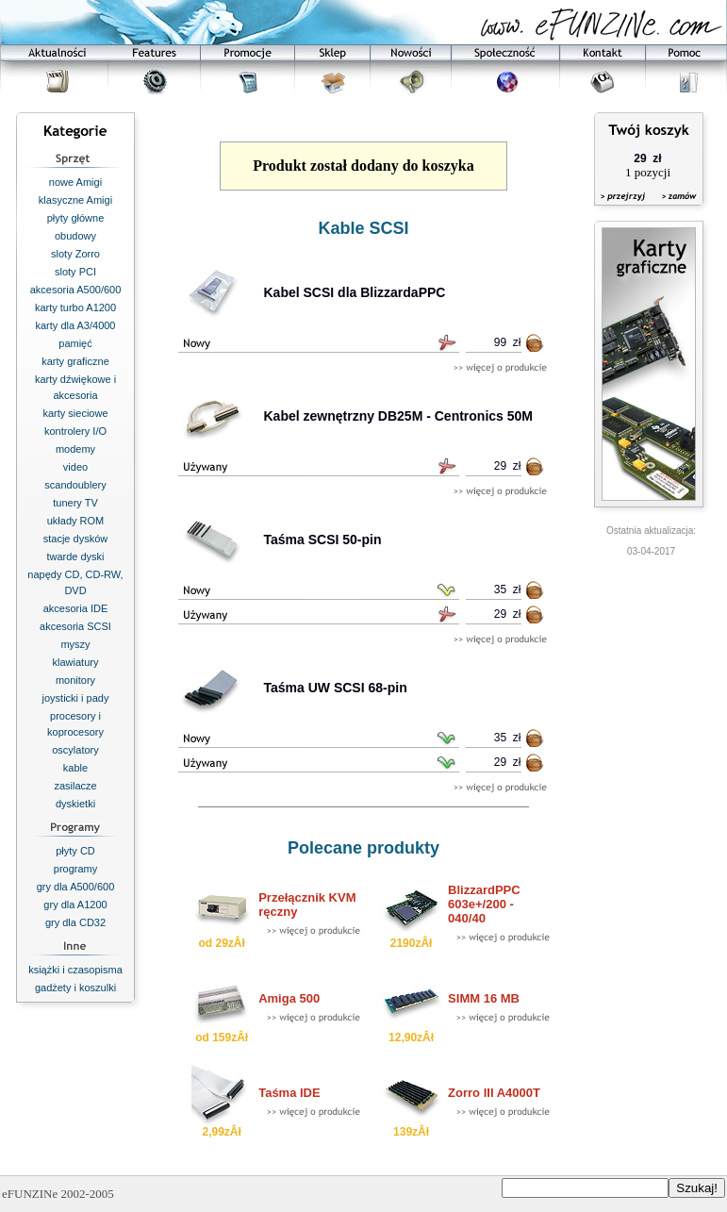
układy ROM (76, 520)
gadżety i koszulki (75, 987)
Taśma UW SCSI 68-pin (335, 687)
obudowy (75, 235)
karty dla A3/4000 (75, 325)
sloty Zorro (75, 253)
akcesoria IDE (75, 608)
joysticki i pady (75, 698)
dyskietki (75, 803)
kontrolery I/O (75, 431)
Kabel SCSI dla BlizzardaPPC (355, 292)
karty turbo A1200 (75, 307)
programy (75, 868)
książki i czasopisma (75, 969)
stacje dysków (75, 538)
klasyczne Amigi (75, 200)
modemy (75, 449)
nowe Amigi (75, 182)
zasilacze (75, 785)
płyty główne (76, 218)
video (75, 467)
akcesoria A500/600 (76, 289)
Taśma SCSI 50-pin (323, 539)
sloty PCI (75, 271)
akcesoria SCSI (75, 626)
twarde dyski (75, 556)
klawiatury (76, 662)
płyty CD (75, 850)
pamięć (74, 343)
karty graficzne (75, 361)
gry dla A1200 (75, 904)
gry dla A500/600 (76, 886)
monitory (75, 680)
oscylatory (75, 749)
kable (75, 767)
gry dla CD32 (75, 922)
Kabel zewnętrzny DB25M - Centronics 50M (399, 415)
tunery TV (75, 502)
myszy (75, 644)
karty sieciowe (74, 413)
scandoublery (75, 484)
